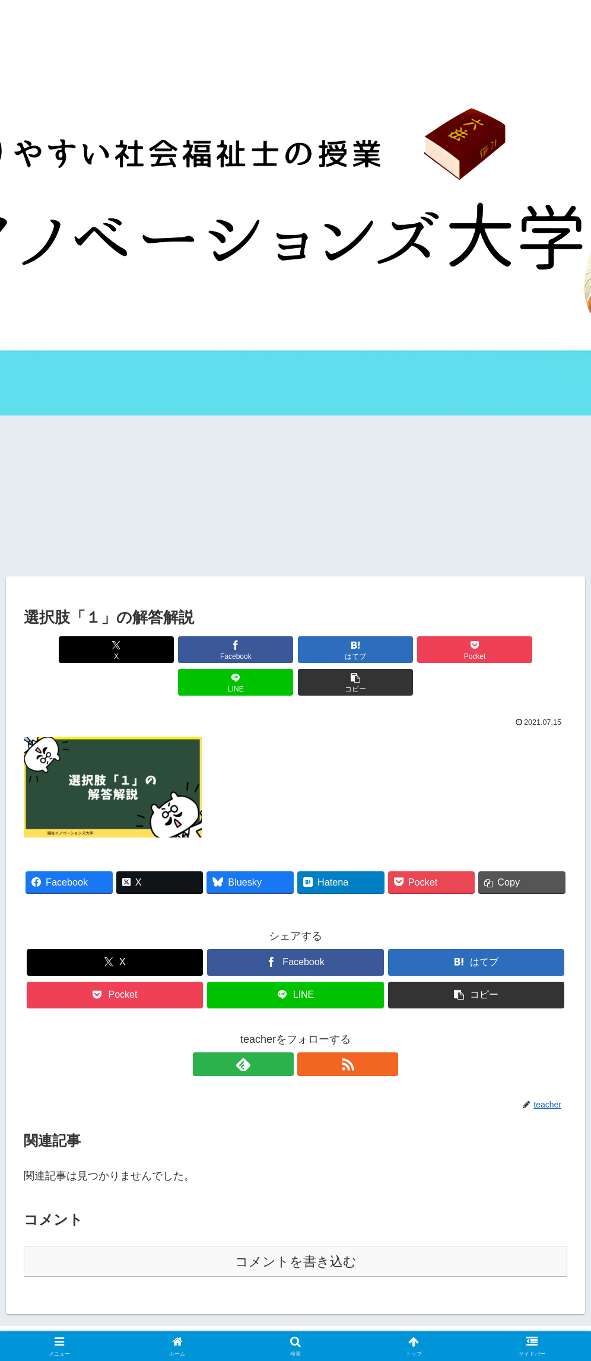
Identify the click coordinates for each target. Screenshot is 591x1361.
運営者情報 (204, 1324)
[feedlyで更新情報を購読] (282, 1031)
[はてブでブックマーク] (250, 649)
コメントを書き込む (296, 1229)
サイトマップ (262, 1324)
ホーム (158, 1324)
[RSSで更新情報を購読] (309, 1031)
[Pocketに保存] (341, 649)
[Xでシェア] (67, 649)
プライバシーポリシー (403, 1324)
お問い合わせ (324, 1324)
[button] (523, 649)
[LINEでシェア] (432, 649)
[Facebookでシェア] (158, 649)
